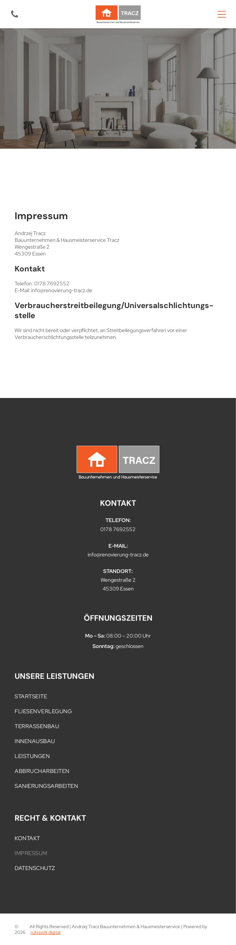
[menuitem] (118, 696)
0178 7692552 (118, 529)
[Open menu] (221, 14)
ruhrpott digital (45, 932)
